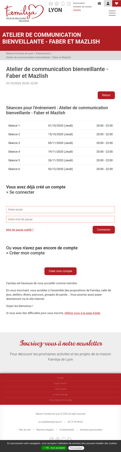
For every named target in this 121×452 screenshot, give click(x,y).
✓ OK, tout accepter (54, 447)
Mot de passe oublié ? (20, 229)
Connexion (103, 229)
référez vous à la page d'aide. (82, 313)
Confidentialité (66, 429)
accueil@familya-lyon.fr (50, 422)
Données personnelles (91, 429)
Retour (106, 95)
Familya (77, 10)
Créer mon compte (60, 271)
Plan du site (25, 429)
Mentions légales (45, 429)
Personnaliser (76, 448)
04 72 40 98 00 (75, 422)
